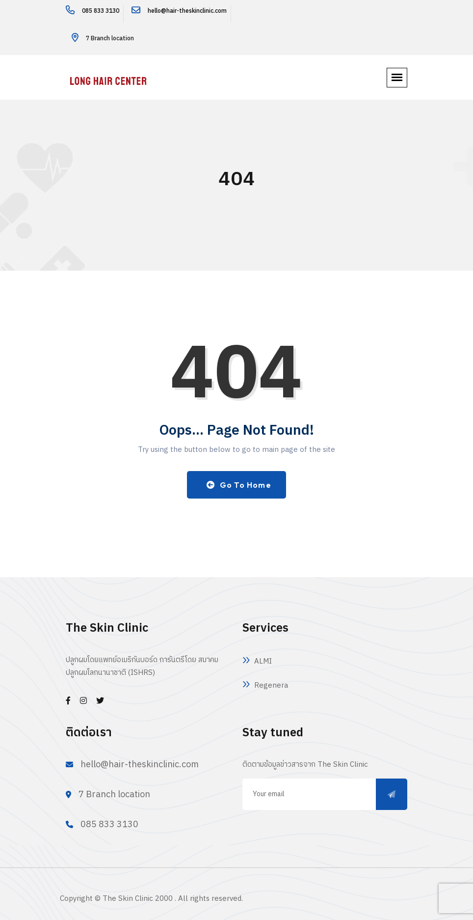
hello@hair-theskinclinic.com (187, 11)
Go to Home (239, 485)
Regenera (271, 685)
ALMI (263, 661)
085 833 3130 (100, 11)
